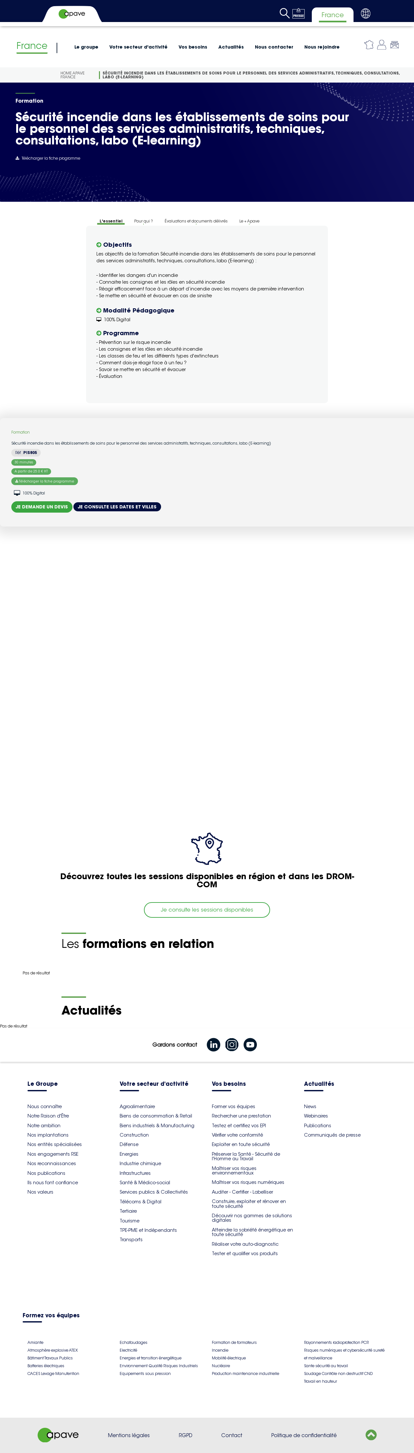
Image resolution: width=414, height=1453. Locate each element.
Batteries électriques (45, 1365)
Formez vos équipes (51, 1316)
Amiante (35, 1342)
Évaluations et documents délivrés (196, 221)
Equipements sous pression (145, 1373)
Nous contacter (274, 47)
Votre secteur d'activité (138, 47)
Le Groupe (42, 1084)
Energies (129, 1154)
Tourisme (129, 1221)
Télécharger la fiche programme (48, 158)
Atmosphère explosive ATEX (52, 1350)
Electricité (128, 1350)
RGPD (185, 1435)
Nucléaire (221, 1365)
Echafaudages (133, 1342)
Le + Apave (249, 221)
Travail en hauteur (320, 1381)
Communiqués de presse (332, 1135)
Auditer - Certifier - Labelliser (242, 1192)
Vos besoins (193, 47)
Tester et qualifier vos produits (245, 1253)
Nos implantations (48, 1135)
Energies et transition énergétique (150, 1358)
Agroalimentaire (137, 1106)
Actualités (231, 47)
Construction (134, 1135)
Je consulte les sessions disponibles (207, 909)
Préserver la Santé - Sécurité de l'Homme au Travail (246, 1156)
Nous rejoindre (322, 47)
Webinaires (316, 1116)
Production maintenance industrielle (245, 1373)
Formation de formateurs (234, 1342)
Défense (129, 1144)
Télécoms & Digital (140, 1202)
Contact (231, 1435)
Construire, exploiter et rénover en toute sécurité (249, 1203)
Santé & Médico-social (145, 1183)
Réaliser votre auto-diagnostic (245, 1244)
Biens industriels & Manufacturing (157, 1126)
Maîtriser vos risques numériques (248, 1182)
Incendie (220, 1350)
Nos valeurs (40, 1192)
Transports (131, 1240)
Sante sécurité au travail (326, 1365)
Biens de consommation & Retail (156, 1116)
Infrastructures (135, 1173)
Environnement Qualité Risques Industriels (159, 1365)
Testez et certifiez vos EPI (239, 1126)
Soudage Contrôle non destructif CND (338, 1373)
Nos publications (46, 1173)
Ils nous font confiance (52, 1183)
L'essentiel (111, 221)
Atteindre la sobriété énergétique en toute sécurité (252, 1232)
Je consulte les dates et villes (117, 507)
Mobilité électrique (229, 1358)
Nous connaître (44, 1106)
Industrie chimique (140, 1163)
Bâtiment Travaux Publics (50, 1358)
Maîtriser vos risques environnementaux (234, 1170)
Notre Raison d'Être (48, 1116)
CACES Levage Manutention (53, 1373)
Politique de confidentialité (304, 1435)
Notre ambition (43, 1126)
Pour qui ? (143, 221)
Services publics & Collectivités (154, 1192)
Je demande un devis (42, 507)
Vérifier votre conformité (237, 1135)
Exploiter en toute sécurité (241, 1144)
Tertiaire (128, 1211)
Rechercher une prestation (241, 1116)
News (310, 1106)
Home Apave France (72, 75)
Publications (317, 1126)
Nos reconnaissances (51, 1163)
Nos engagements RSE (52, 1154)
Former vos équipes (233, 1106)
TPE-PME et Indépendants (148, 1230)
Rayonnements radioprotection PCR (336, 1342)
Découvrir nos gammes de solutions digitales (252, 1218)
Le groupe (86, 47)
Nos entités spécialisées (54, 1144)
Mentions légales (129, 1435)
